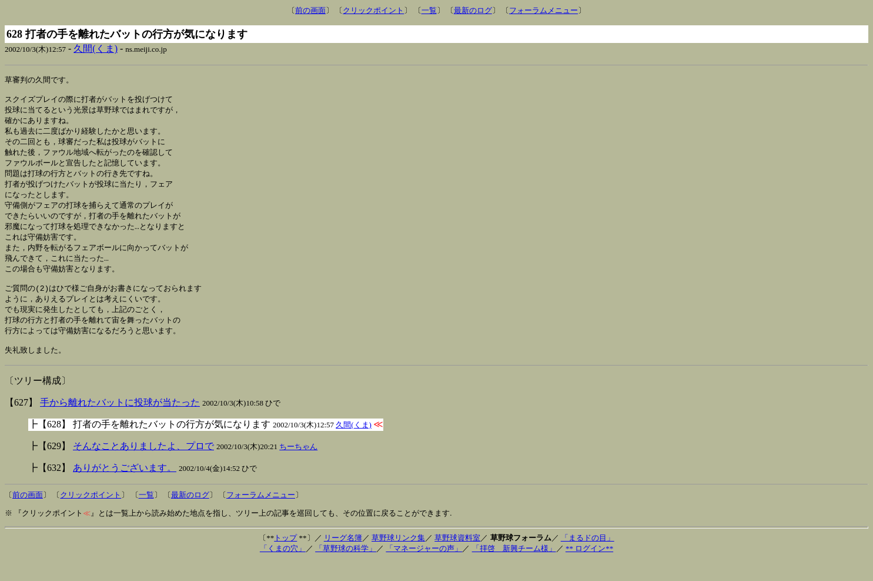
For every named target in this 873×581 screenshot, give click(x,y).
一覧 (429, 10)
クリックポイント (373, 10)
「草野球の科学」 (345, 567)
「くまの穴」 (283, 567)
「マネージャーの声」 (424, 567)
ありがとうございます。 (124, 487)
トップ (285, 557)
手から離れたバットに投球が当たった (120, 422)
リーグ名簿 (343, 557)
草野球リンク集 (398, 557)
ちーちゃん (298, 466)
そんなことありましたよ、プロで (143, 465)
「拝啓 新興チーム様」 (514, 567)
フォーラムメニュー (543, 10)
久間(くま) (95, 49)
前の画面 (310, 10)
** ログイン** (589, 567)
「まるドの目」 (587, 557)
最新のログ (473, 10)
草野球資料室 (457, 557)
